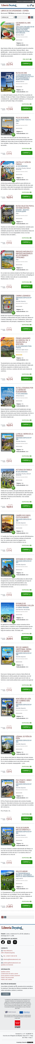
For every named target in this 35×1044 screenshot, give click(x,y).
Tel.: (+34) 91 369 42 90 (9, 956)
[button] (28, 5)
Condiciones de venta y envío (9, 973)
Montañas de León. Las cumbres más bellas (23, 700)
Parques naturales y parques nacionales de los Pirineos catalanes (24, 254)
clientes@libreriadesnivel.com (11, 959)
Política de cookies (6, 979)
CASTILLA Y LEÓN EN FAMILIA (23, 163)
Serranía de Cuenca (24, 559)
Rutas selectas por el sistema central (25, 207)
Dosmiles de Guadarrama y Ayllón (25, 604)
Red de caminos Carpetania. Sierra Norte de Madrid (23, 649)
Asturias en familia (24, 469)
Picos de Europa (22, 117)
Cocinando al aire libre (23, 23)
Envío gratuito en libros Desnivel (10, 975)
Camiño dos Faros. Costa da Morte (23, 516)
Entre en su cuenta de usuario (25, 1)
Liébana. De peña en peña (24, 737)
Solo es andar (22, 871)
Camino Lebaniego (23, 295)
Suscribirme (6, 994)
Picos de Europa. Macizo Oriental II (23, 828)
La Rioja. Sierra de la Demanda (24, 434)
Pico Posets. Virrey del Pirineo (24, 781)
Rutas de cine (21, 73)
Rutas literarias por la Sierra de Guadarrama (24, 389)
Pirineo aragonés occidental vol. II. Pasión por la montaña (23, 341)
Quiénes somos (5, 972)
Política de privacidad (7, 977)
